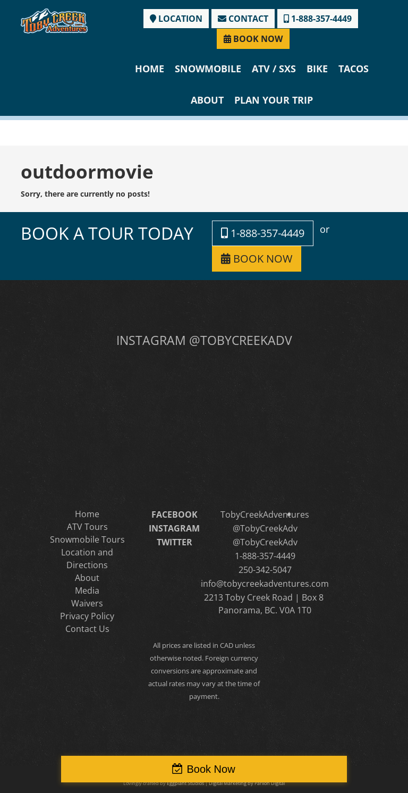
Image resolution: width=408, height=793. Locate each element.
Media (87, 590)
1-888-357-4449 (318, 18)
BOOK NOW (253, 39)
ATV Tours (87, 527)
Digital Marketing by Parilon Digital (247, 783)
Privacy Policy (87, 616)
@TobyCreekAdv (265, 528)
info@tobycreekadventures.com (265, 583)
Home (149, 68)
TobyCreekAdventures (264, 514)
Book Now (210, 769)
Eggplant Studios (185, 783)
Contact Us (87, 629)
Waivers (87, 603)
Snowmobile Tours (87, 539)
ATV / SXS (274, 68)
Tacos (353, 68)
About (207, 100)
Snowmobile (208, 68)
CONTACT (243, 18)
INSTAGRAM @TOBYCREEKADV (204, 340)
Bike (317, 68)
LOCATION (176, 18)
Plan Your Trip (273, 100)
